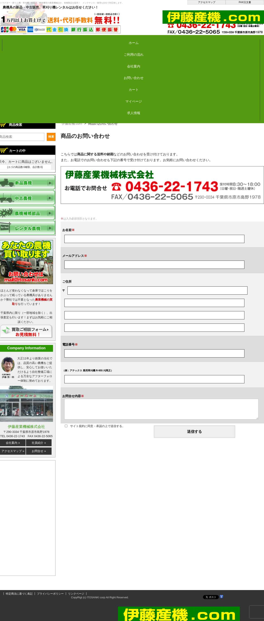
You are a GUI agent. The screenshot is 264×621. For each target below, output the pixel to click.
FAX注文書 (245, 2)
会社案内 (93, 40)
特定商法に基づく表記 (19, 593)
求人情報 (242, 40)
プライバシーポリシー (50, 593)
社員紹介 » (39, 442)
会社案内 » (13, 442)
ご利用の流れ (56, 40)
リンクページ (76, 593)
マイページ (204, 40)
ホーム (19, 40)
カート (167, 40)
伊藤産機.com (72, 123)
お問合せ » (39, 451)
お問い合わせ (130, 40)
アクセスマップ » (12, 451)
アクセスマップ (206, 2)
